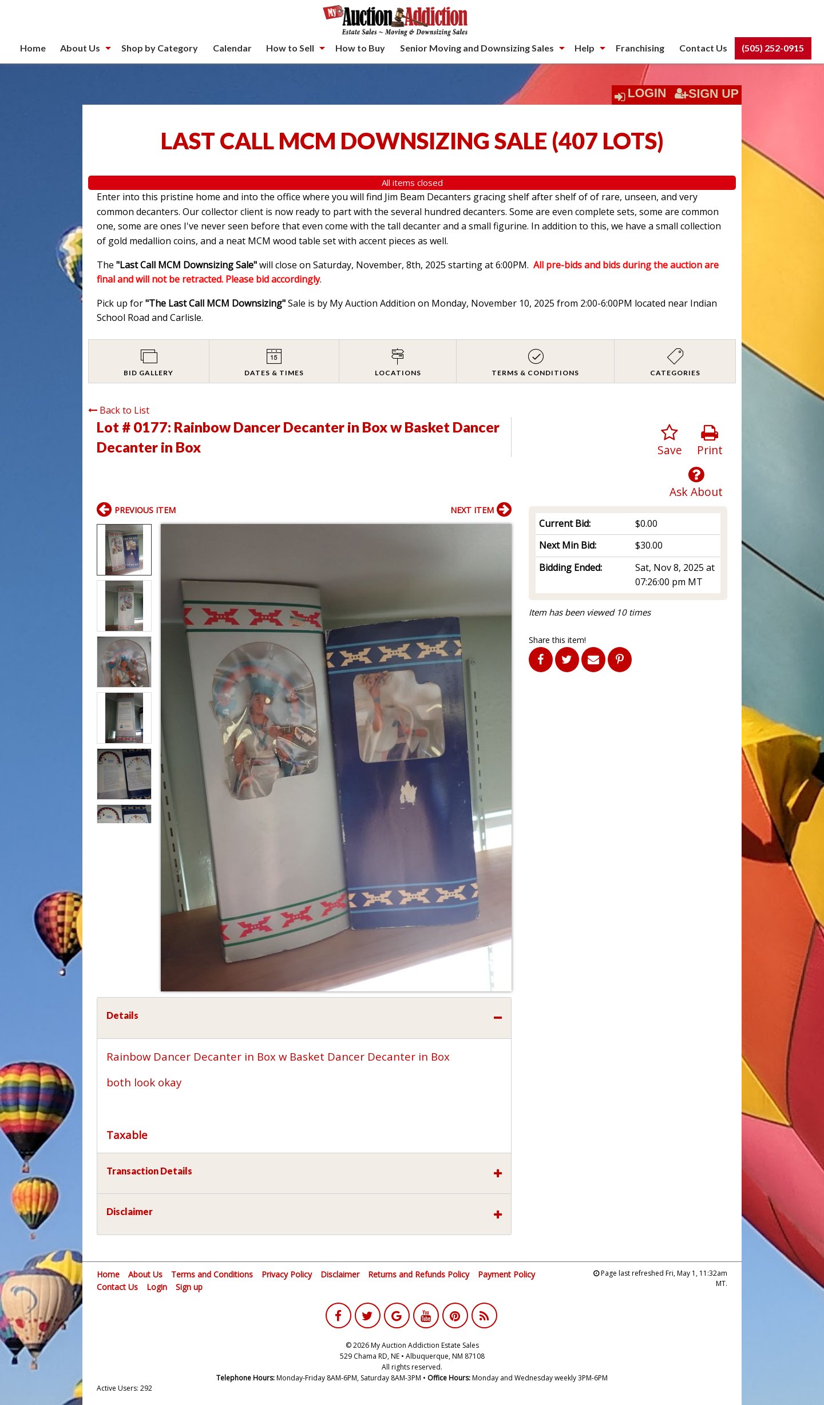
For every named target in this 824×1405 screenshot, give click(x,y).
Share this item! (557, 639)
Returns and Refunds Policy (418, 1274)
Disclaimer (339, 1274)
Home (33, 47)
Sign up (189, 1286)
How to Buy (360, 47)
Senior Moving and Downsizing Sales (477, 47)
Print (710, 441)
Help (585, 47)
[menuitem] (33, 48)
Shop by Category (159, 47)
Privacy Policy (287, 1274)
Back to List (118, 410)
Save (669, 441)
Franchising (640, 47)
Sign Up (707, 94)
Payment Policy (506, 1274)
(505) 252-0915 (773, 47)
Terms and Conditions (212, 1274)
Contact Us (703, 47)
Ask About (696, 482)
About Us (80, 47)
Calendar (232, 47)
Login (647, 93)
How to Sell (290, 47)
